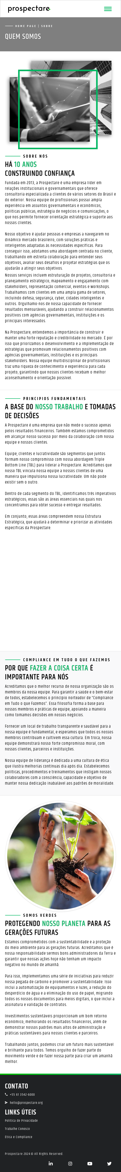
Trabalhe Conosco (17, 1129)
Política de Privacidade (21, 1120)
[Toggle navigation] (108, 9)
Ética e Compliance (18, 1137)
